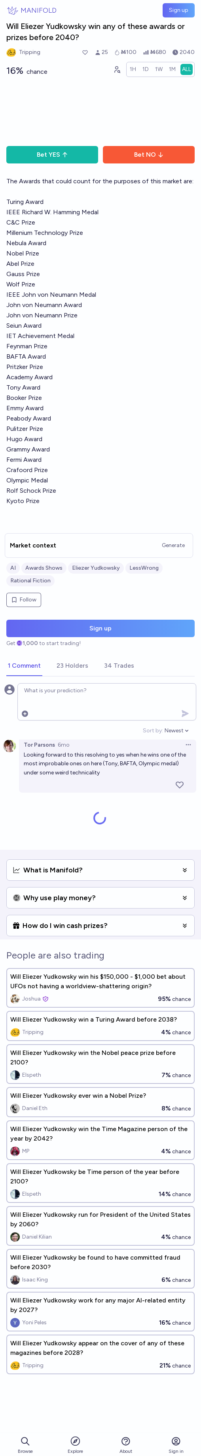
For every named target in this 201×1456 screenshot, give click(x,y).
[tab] (24, 666)
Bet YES (52, 154)
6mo (64, 744)
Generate (173, 545)
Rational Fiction (30, 580)
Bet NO (149, 154)
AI (13, 568)
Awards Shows (44, 568)
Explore (75, 1444)
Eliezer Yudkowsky (96, 568)
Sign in (176, 1445)
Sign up (178, 10)
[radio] (133, 69)
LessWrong (144, 568)
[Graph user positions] (117, 69)
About (125, 1445)
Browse (25, 1445)
